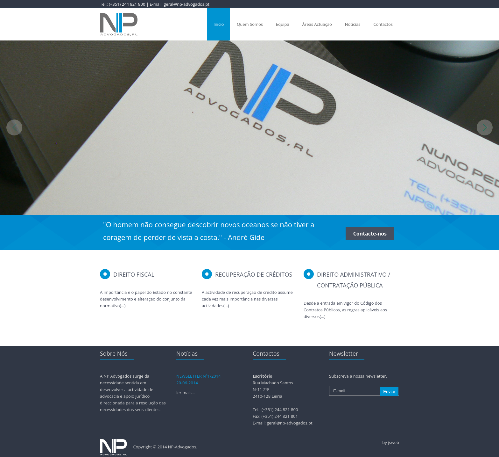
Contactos (383, 24)
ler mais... (185, 392)
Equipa (282, 24)
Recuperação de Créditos (253, 274)
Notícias (352, 24)
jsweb (393, 442)
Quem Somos (250, 24)
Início (219, 24)
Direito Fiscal (133, 274)
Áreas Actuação (317, 24)
